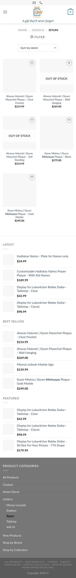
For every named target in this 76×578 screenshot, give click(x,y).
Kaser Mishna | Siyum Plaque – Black (56, 155)
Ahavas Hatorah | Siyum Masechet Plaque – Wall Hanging (56, 99)
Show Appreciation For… (38, 567)
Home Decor (11, 491)
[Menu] (5, 12)
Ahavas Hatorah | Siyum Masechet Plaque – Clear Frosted (19, 99)
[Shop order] (38, 48)
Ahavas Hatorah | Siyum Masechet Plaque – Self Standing (19, 156)
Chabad (8, 484)
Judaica (38, 30)
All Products (11, 477)
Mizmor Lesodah (16, 505)
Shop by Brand (12, 542)
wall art (10, 527)
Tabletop (11, 521)
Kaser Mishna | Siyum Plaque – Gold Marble (19, 214)
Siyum (10, 516)
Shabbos (11, 510)
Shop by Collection (15, 550)
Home (22, 30)
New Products (12, 535)
